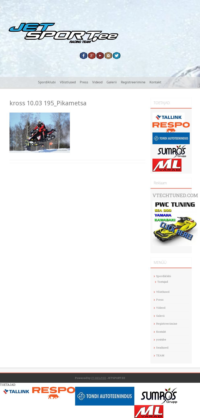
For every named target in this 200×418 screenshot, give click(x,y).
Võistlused (68, 82)
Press (84, 82)
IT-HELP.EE (98, 378)
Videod (97, 82)
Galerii (112, 82)
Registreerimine (133, 82)
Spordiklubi (47, 82)
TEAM (160, 355)
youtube (161, 339)
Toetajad (162, 281)
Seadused (162, 347)
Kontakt (155, 82)
